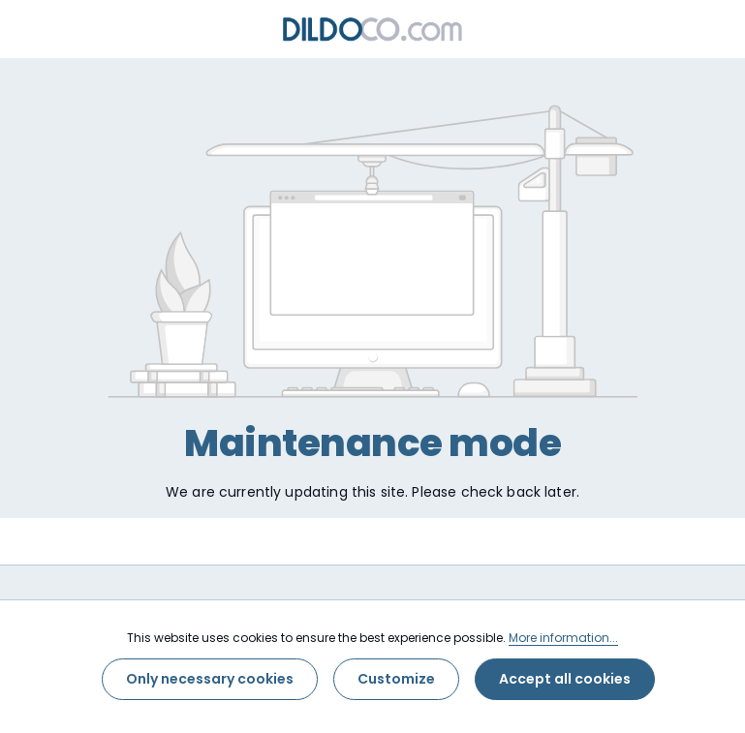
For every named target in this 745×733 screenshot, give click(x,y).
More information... (563, 637)
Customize (396, 678)
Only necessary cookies (210, 678)
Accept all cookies (565, 678)
